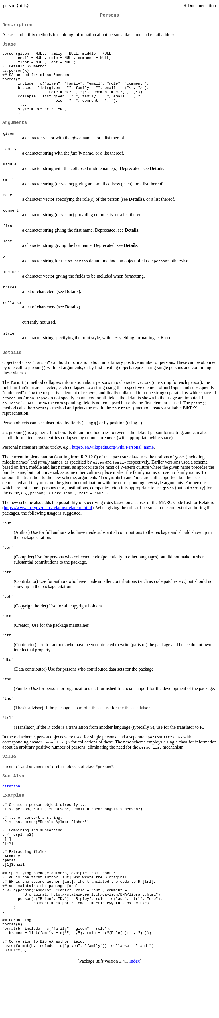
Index (134, 1013)
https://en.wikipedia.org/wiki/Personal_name (113, 465)
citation (11, 806)
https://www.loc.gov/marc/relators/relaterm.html (48, 526)
